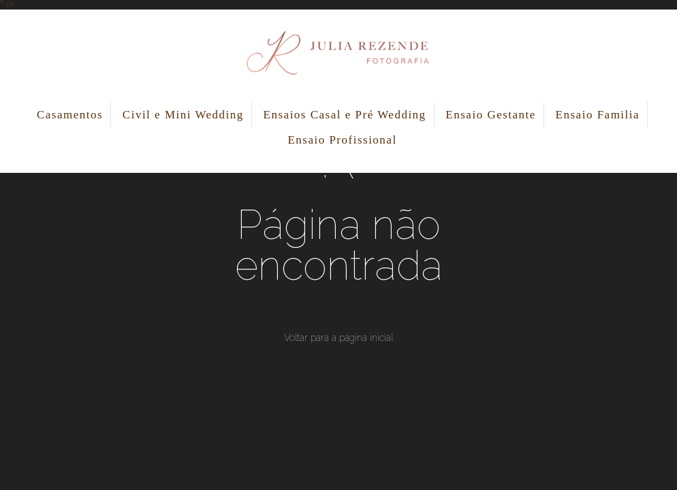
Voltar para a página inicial (338, 337)
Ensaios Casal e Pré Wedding (345, 114)
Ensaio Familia (598, 114)
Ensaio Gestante (490, 114)
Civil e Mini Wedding (183, 114)
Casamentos (70, 114)
